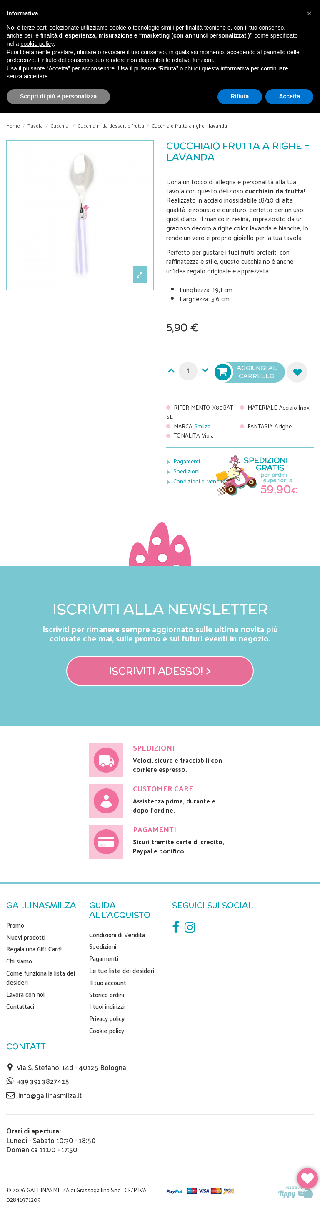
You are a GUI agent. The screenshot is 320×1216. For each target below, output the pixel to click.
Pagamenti (186, 461)
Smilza (202, 426)
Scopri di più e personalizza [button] (58, 96)
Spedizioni (186, 471)
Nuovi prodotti (25, 937)
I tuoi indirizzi (107, 1006)
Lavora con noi (25, 994)
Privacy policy (107, 1018)
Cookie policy (106, 1030)
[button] (309, 13)
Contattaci (20, 1006)
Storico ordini (106, 994)
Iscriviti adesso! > (160, 671)
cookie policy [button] (36, 43)
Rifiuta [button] (240, 96)
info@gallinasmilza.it (50, 1095)
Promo (15, 925)
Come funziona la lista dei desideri (40, 977)
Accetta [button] (289, 96)
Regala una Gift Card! (34, 948)
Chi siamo (19, 961)
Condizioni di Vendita (117, 934)
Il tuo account (107, 982)
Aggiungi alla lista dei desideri (297, 372)
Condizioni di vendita (199, 481)
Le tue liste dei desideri (121, 970)
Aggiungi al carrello (246, 372)
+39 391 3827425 (43, 1081)
